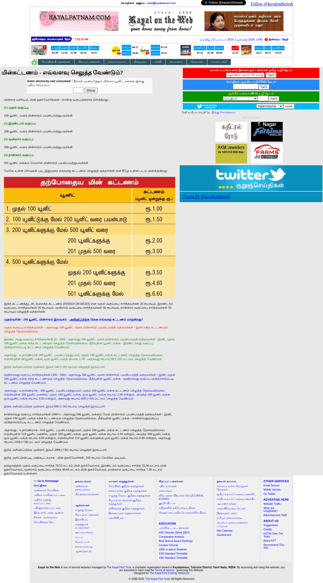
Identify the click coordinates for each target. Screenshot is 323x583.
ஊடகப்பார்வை (84, 532)
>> (46, 481)
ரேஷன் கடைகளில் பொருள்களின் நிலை (182, 512)
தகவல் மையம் (117, 61)
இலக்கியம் (81, 519)
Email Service (271, 485)
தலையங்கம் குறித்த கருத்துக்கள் (128, 490)
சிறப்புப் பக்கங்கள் (89, 61)
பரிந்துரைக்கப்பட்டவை (47, 507)
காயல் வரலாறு (84, 546)
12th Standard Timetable (173, 553)
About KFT (269, 540)
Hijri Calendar (225, 530)
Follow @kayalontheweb (272, 4)
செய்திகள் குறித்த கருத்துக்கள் (126, 486)
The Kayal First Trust (119, 567)
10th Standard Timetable (173, 557)
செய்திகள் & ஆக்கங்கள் (56, 61)
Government (224, 535)
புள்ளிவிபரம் (116, 517)
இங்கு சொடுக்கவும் (223, 112)
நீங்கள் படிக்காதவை (46, 517)
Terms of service (164, 570)
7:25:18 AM (81, 39)
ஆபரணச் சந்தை (227, 503)
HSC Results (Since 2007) (174, 532)
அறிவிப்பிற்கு (80, 319)
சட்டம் (79, 537)
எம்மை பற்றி (219, 61)
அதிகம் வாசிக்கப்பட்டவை (49, 495)
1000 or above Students (173, 549)
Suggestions (270, 525)
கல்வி (158, 61)
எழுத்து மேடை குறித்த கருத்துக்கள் (129, 495)
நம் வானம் (176, 61)
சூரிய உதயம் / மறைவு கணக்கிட (236, 494)
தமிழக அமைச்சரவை (230, 517)
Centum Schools (168, 545)
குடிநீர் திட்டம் (167, 503)
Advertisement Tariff (275, 515)
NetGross (183, 573)
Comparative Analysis (171, 536)
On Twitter (269, 493)
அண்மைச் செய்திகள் (46, 490)
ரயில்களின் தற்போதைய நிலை (177, 507)
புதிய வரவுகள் (168, 486)
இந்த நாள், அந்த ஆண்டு (48, 512)
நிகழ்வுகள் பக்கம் (227, 513)
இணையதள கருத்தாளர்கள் (125, 513)
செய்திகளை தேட (44, 522)
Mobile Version (272, 489)
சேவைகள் (197, 61)
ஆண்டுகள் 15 (83, 551)
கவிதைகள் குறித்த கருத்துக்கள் (127, 508)
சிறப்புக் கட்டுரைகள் (87, 514)
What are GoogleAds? (270, 509)
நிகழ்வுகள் (140, 61)
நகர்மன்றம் (165, 490)
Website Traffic (272, 503)
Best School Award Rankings (176, 541)
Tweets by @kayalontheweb (206, 197)
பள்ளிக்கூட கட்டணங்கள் (174, 527)
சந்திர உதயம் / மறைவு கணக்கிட (236, 498)
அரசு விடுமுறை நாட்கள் (231, 508)
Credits (267, 529)
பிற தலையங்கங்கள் (87, 494)
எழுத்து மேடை (84, 510)
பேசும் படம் (82, 541)
